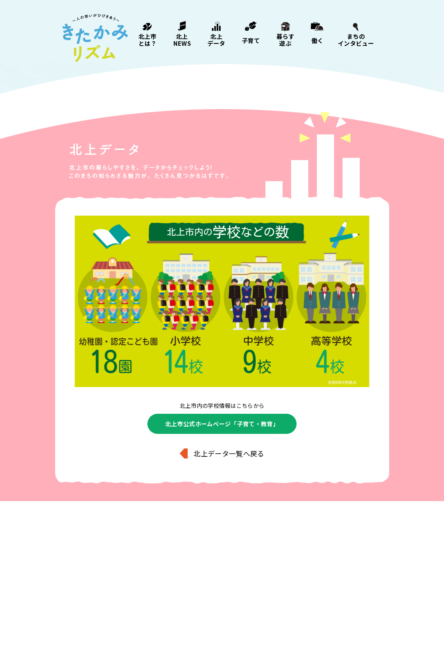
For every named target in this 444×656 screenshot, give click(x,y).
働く (317, 40)
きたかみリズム (95, 38)
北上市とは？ (147, 39)
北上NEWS (182, 39)
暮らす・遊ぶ (222, 616)
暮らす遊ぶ (285, 39)
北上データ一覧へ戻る (229, 453)
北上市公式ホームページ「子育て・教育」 (222, 423)
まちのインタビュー (356, 39)
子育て (251, 40)
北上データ (216, 39)
